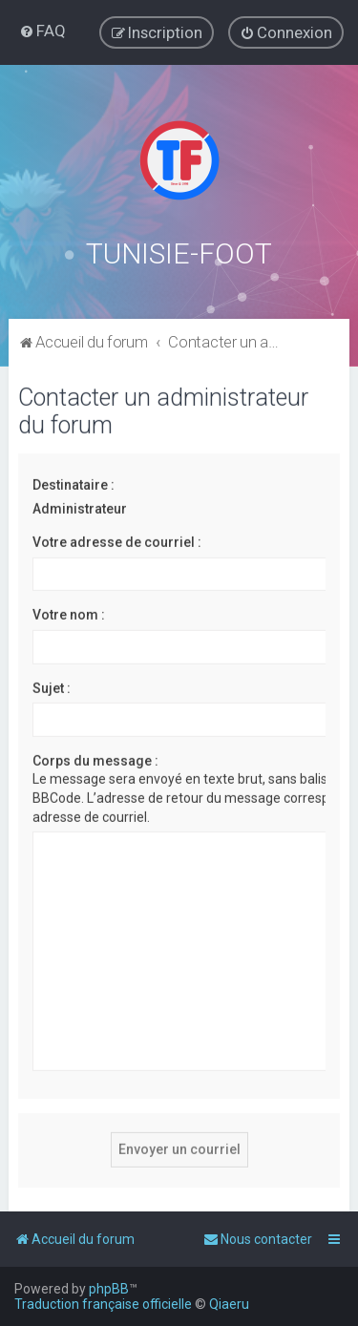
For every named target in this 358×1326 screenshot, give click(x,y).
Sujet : (51, 686)
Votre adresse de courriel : (116, 540)
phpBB (109, 1288)
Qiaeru (229, 1304)
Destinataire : (73, 483)
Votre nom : (68, 613)
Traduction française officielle (103, 1304)
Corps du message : (95, 759)
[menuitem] (42, 30)
